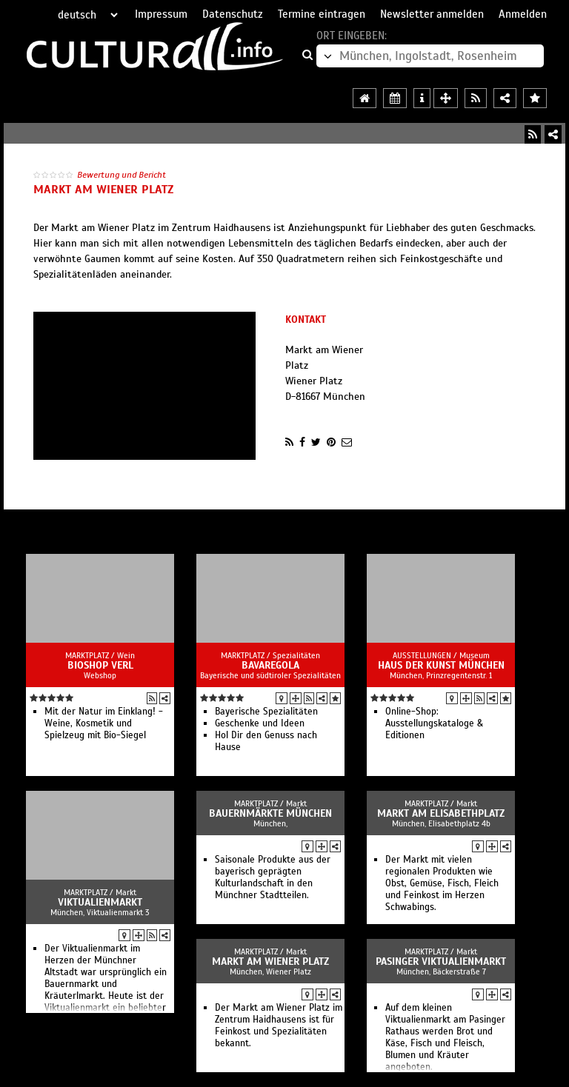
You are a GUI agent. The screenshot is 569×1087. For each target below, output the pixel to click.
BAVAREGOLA (270, 665)
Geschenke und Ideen (260, 723)
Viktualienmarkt (100, 902)
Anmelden (523, 14)
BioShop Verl (100, 665)
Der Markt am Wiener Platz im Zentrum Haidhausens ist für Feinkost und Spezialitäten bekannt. (278, 1025)
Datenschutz (232, 14)
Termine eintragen (321, 14)
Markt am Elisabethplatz (441, 813)
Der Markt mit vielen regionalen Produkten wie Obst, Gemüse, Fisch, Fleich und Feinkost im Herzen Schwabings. (442, 883)
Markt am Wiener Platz (270, 961)
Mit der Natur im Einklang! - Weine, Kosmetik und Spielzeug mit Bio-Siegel (103, 723)
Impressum (161, 14)
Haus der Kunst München (441, 665)
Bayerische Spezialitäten (266, 712)
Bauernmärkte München (270, 813)
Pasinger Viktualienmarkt (441, 961)
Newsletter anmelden (432, 14)
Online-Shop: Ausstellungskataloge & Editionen (434, 723)
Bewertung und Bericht (121, 175)
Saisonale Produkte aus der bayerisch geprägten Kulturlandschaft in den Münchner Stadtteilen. (272, 877)
